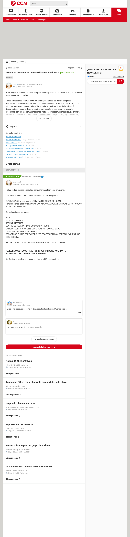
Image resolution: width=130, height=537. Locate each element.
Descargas (103, 12)
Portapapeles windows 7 (16, 145)
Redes (21, 62)
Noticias (91, 77)
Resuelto (65, 73)
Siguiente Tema (74, 68)
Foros (119, 12)
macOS (8, 20)
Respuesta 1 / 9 (12, 170)
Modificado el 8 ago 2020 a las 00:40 (25, 184)
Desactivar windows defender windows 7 (23, 151)
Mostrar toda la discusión (43, 347)
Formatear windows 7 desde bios (20, 148)
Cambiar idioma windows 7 (18, 154)
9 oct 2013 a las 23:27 (25, 87)
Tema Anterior (13, 68)
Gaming (72, 12)
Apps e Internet (42, 12)
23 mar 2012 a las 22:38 (21, 323)
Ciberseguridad (88, 12)
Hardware (24, 20)
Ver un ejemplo (118, 77)
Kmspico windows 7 (14, 157)
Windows (9, 78)
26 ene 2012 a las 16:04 (21, 305)
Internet (16, 20)
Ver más (45, 118)
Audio (32, 20)
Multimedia (57, 12)
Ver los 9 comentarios (45, 339)
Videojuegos (41, 20)
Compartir (13, 127)
